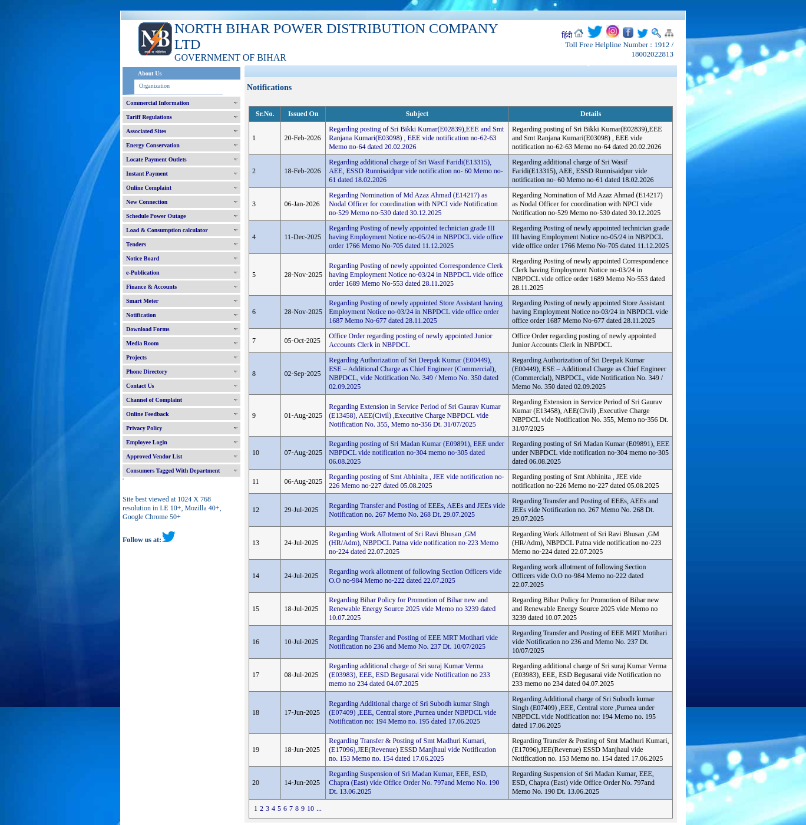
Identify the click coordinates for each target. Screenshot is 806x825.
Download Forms (148, 329)
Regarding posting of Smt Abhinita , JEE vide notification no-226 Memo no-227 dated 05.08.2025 (416, 481)
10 (310, 808)
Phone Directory (146, 371)
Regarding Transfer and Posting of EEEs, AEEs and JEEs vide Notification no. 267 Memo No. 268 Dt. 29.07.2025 (417, 510)
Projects (136, 357)
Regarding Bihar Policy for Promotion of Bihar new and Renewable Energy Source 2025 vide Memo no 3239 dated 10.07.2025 (412, 609)
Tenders (136, 244)
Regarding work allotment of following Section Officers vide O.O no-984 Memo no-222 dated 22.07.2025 (415, 576)
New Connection (146, 202)
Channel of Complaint (154, 400)
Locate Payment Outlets (156, 159)
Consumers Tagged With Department (173, 470)
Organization (154, 85)
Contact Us (140, 385)
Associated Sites (146, 131)
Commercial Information (157, 103)
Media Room (142, 343)
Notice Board (142, 258)
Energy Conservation (153, 145)
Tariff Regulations (149, 117)
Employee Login (146, 442)
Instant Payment (147, 173)
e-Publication (143, 272)
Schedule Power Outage (156, 216)
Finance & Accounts (151, 286)
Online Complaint (148, 187)
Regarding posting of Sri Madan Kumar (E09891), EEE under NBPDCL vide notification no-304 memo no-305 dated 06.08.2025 (416, 453)
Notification (141, 315)
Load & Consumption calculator (167, 230)
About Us (149, 73)
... (319, 808)
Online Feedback (147, 414)
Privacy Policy (144, 428)
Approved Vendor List (154, 456)
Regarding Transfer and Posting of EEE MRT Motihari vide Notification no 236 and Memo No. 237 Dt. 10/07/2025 (413, 642)
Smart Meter (142, 301)
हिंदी (566, 35)
